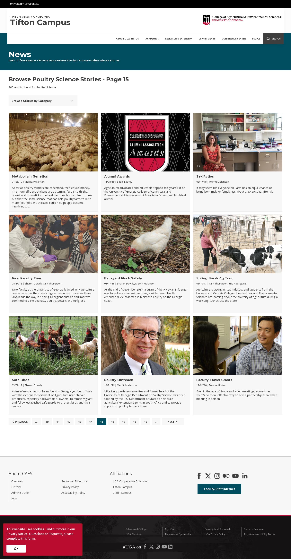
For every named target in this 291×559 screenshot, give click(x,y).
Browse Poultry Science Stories (99, 60)
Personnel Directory (74, 481)
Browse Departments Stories (58, 60)
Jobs (14, 498)
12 (68, 422)
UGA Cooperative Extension (130, 481)
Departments (207, 38)
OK (16, 549)
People (256, 38)
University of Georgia (24, 4)
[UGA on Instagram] (158, 547)
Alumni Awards (117, 176)
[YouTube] (235, 476)
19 (145, 422)
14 (90, 422)
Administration (20, 492)
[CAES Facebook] (199, 476)
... (36, 422)
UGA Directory (133, 534)
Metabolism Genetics (30, 176)
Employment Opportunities (178, 534)
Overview (17, 481)
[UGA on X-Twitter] (152, 547)
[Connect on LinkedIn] (245, 476)
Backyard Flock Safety (123, 278)
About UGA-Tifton (127, 38)
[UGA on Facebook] (145, 547)
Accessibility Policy (73, 492)
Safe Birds (20, 380)
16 (112, 422)
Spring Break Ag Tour (214, 278)
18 (134, 422)
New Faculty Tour (26, 278)
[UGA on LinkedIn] (170, 547)
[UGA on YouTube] (164, 547)
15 (101, 422)
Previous (19, 421)
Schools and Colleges (136, 529)
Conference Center (234, 38)
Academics (152, 38)
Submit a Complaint (254, 529)
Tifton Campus (26, 60)
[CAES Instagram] (217, 476)
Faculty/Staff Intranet (219, 489)
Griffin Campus (122, 492)
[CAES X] (208, 476)
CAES (12, 60)
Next (173, 421)
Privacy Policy (70, 487)
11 (57, 422)
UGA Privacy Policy (215, 534)
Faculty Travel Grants (214, 380)
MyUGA (169, 529)
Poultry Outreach (118, 380)
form (31, 538)
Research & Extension (178, 38)
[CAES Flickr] (226, 476)
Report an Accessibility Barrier (259, 534)
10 (46, 422)
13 (79, 422)
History (16, 487)
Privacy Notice (17, 534)
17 (123, 422)
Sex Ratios (205, 176)
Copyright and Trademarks (218, 529)
